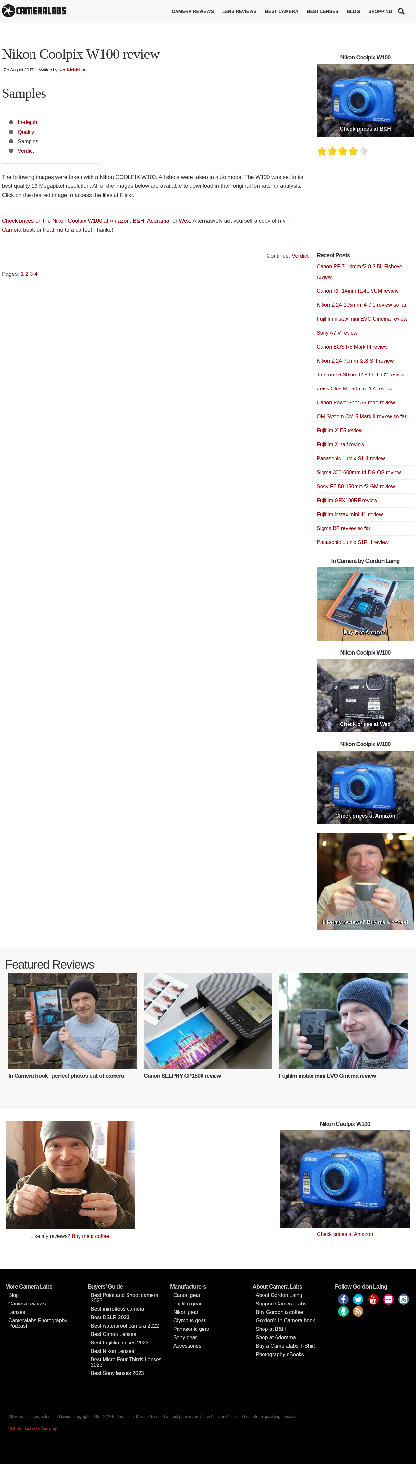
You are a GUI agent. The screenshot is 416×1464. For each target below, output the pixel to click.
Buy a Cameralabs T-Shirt (285, 1346)
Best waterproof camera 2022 (125, 1326)
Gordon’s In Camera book (285, 1320)
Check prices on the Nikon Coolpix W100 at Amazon (66, 221)
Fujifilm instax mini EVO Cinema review (362, 319)
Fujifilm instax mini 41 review (350, 514)
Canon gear (187, 1295)
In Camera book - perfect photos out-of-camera (66, 1076)
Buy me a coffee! (91, 1236)
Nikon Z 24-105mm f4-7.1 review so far (362, 305)
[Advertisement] (365, 207)
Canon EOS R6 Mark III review (352, 347)
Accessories (187, 1346)
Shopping (380, 11)
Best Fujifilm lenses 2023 (120, 1342)
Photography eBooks (280, 1354)
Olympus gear (189, 1320)
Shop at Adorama (276, 1337)
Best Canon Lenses (113, 1334)
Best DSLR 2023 (110, 1317)
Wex (184, 221)
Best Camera (282, 11)
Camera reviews (193, 11)
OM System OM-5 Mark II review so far (361, 416)
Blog (353, 11)
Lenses (16, 1312)
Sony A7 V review (337, 333)
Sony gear (185, 1337)
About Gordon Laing (279, 1295)
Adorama (158, 221)
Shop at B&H (271, 1329)
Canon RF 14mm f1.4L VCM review (357, 291)
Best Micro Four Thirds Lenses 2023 (126, 1362)
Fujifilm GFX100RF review (347, 500)
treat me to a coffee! (67, 230)
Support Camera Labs (281, 1303)
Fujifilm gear (187, 1303)
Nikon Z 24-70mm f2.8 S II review (355, 360)
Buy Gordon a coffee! (280, 1312)
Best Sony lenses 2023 (117, 1373)
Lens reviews (239, 11)
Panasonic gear (191, 1329)
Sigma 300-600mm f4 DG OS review (359, 472)
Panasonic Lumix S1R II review (352, 542)
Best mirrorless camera (117, 1309)
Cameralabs (34, 11)
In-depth (27, 122)
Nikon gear (185, 1312)
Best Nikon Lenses (112, 1351)
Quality (26, 132)
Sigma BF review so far (343, 528)
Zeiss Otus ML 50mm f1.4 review (354, 388)
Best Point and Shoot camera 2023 (124, 1297)
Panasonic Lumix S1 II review (351, 458)
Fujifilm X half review (340, 444)
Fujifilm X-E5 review (339, 430)
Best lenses (322, 11)
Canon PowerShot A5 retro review (356, 402)
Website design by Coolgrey (32, 1428)
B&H (138, 221)
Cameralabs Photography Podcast (37, 1323)
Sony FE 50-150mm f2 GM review (356, 486)
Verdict (26, 151)
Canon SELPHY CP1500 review (182, 1076)
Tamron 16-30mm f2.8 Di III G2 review (360, 374)
